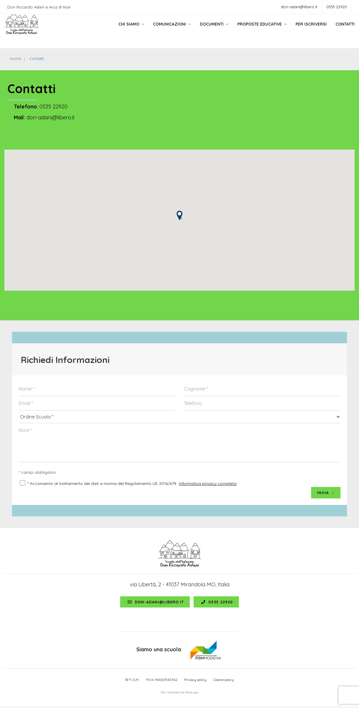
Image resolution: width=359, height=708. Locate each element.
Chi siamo (124, 30)
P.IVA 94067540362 (161, 681)
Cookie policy (223, 681)
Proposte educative (254, 30)
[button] (179, 217)
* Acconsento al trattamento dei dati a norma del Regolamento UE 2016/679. (102, 484)
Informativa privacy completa (207, 484)
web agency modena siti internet (180, 694)
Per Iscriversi (303, 30)
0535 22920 (336, 6)
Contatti (337, 30)
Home (15, 58)
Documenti (206, 30)
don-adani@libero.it (299, 6)
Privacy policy (195, 681)
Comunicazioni (165, 30)
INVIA (326, 494)
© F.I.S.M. (132, 681)
